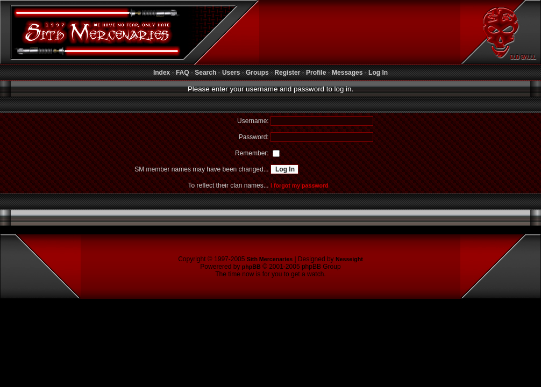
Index (161, 72)
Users (231, 72)
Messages (347, 72)
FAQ (182, 72)
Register (287, 72)
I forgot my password (299, 185)
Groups (257, 72)
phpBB (251, 266)
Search (205, 72)
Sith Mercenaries (270, 259)
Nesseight (349, 259)
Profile (316, 72)
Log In (378, 72)
